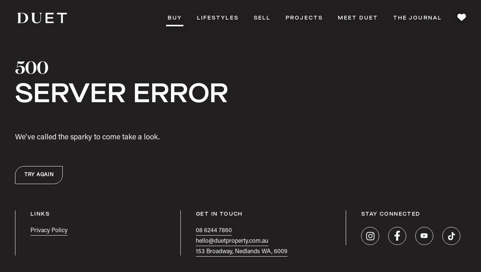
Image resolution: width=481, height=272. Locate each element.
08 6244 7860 (214, 231)
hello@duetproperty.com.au (232, 241)
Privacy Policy (49, 231)
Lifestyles (218, 18)
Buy (174, 20)
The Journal (417, 18)
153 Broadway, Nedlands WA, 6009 (241, 252)
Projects (304, 18)
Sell (262, 18)
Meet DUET (358, 18)
